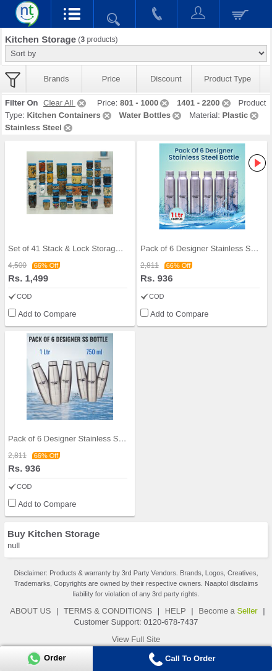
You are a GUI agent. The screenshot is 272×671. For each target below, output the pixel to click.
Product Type (227, 78)
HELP (175, 610)
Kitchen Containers (70, 115)
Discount (166, 78)
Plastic (241, 115)
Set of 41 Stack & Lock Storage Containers (84, 248)
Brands (56, 78)
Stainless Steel (39, 127)
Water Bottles (151, 115)
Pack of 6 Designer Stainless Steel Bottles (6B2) (94, 438)
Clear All (65, 102)
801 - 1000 (145, 102)
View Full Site (136, 639)
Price (111, 78)
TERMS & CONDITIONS (108, 610)
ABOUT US (30, 610)
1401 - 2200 (204, 102)
